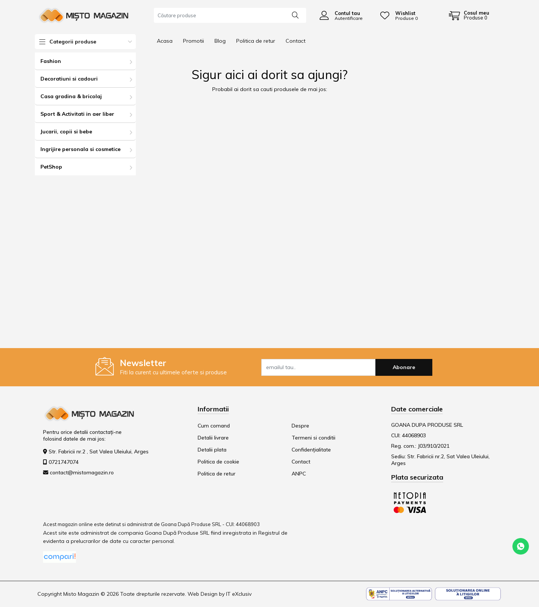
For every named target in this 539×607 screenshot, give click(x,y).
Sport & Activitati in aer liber (77, 114)
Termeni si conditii (313, 437)
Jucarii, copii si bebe (66, 131)
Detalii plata (212, 449)
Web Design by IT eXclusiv (220, 594)
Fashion (50, 61)
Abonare (404, 367)
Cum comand (214, 425)
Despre (300, 425)
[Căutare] (295, 14)
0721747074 (64, 462)
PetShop (51, 166)
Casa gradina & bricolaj (71, 96)
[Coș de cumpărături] (469, 15)
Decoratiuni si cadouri (69, 78)
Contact (295, 40)
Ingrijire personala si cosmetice (80, 149)
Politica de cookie (218, 461)
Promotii (193, 40)
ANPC (299, 473)
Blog (220, 40)
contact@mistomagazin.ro (82, 472)
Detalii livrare (213, 437)
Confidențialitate (311, 449)
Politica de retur (255, 40)
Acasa (165, 40)
